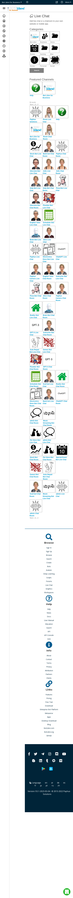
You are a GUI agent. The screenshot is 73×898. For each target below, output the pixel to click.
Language (35, 782)
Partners (49, 674)
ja (41, 785)
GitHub (49, 735)
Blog (49, 724)
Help (49, 609)
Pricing (48, 698)
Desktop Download (49, 721)
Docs (49, 616)
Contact (49, 659)
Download (49, 706)
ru (53, 785)
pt (47, 785)
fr (35, 785)
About (49, 655)
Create (48, 562)
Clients (48, 678)
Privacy (49, 667)
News (49, 613)
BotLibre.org (49, 732)
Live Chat (49, 585)
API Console (49, 635)
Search (49, 559)
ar (52, 782)
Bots (49, 566)
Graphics (49, 589)
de (58, 782)
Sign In (48, 548)
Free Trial (49, 702)
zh (59, 785)
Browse (49, 555)
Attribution (49, 670)
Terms (48, 663)
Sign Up (49, 551)
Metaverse (49, 713)
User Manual (49, 620)
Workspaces (49, 592)
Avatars (49, 570)
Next (31, 104)
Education (49, 624)
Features (49, 694)
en (46, 782)
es (64, 782)
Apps (49, 717)
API (49, 631)
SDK (49, 639)
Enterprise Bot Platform (49, 709)
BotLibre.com (49, 728)
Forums (49, 581)
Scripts (48, 577)
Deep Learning (49, 574)
